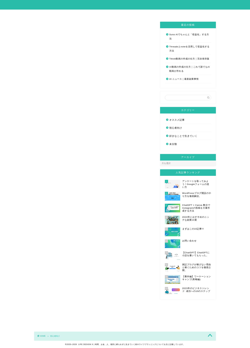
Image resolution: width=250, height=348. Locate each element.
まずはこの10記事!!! (113, 13)
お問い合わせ (140, 13)
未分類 (173, 144)
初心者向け (175, 127)
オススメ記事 (177, 119)
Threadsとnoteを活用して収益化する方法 (189, 48)
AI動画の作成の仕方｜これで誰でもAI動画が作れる (189, 69)
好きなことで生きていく (183, 136)
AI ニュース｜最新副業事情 (184, 79)
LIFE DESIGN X (125, 4)
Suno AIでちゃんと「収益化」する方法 (189, 36)
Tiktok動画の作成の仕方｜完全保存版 (189, 59)
